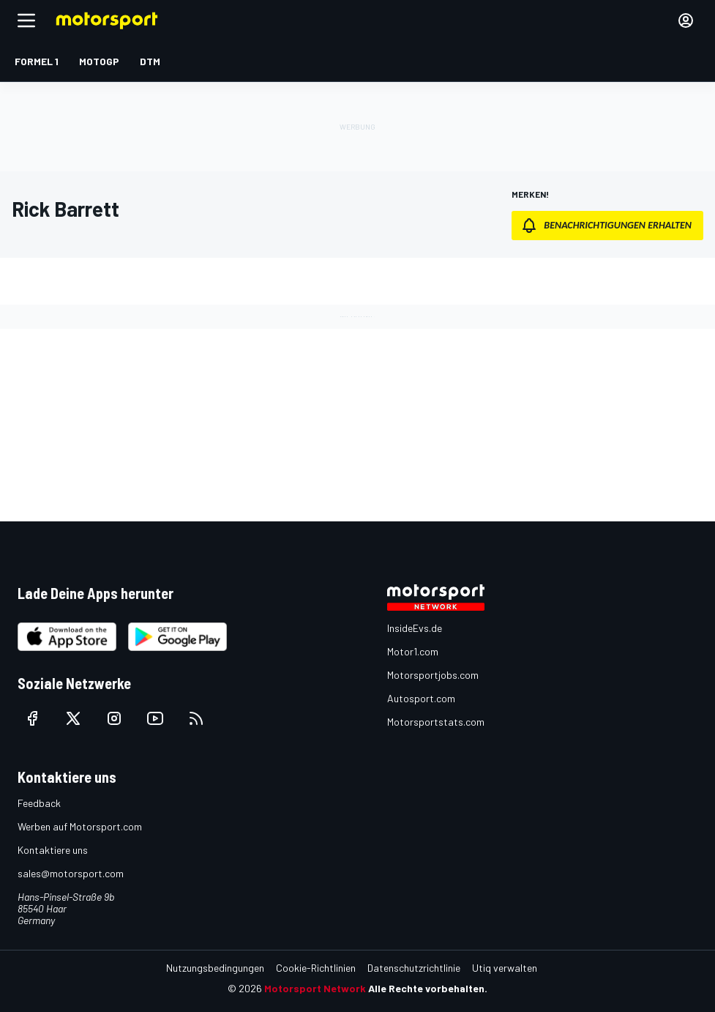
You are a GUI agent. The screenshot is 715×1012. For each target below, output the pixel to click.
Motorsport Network (315, 988)
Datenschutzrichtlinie (413, 967)
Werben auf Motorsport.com (80, 826)
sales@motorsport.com (71, 873)
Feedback (39, 803)
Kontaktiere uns (53, 850)
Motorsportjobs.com (433, 675)
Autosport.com (421, 698)
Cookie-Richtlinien (316, 967)
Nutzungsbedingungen (215, 967)
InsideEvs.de (414, 628)
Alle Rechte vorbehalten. (427, 988)
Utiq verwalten (504, 967)
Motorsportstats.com (435, 721)
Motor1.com (412, 651)
